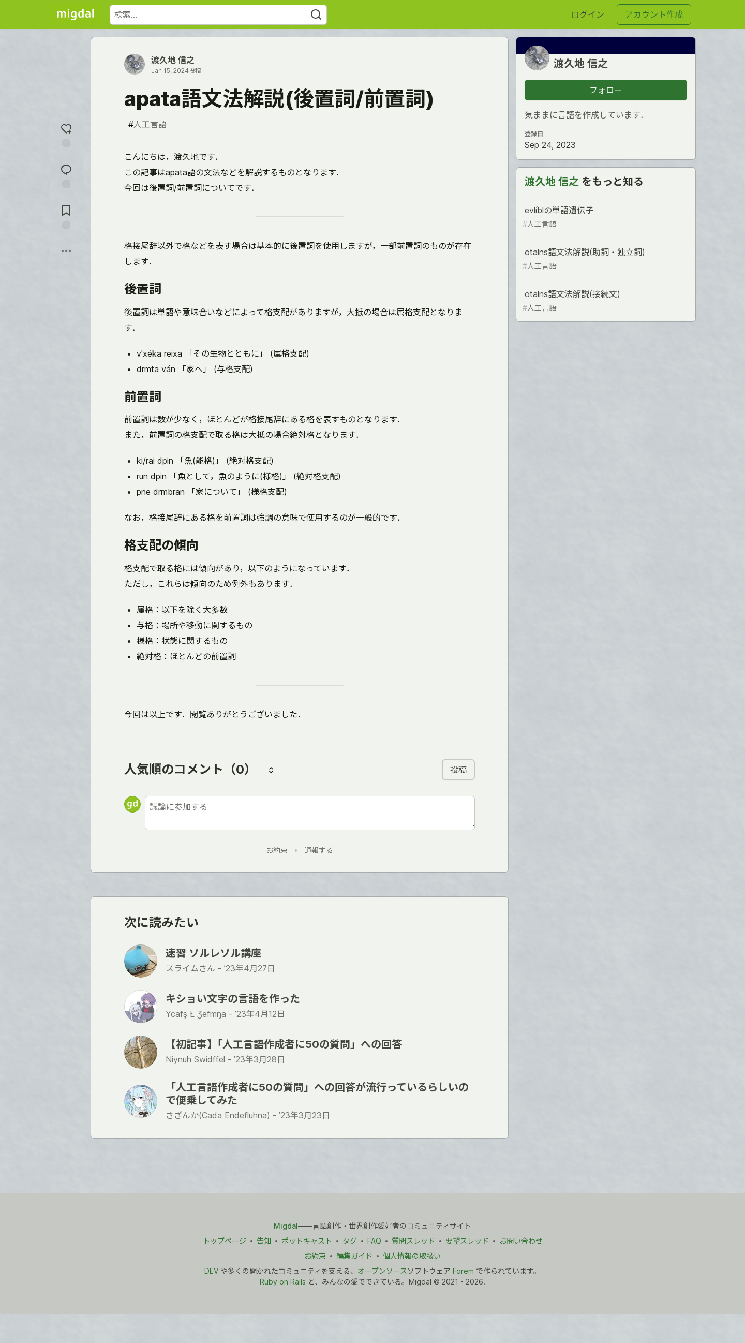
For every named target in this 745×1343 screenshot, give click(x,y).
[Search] (316, 14)
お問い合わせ (521, 1240)
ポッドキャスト (306, 1240)
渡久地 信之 (173, 60)
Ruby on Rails (283, 1281)
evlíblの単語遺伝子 (605, 217)
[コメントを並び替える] (271, 770)
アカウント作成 (654, 14)
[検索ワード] (218, 15)
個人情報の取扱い (412, 1255)
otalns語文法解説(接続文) (605, 301)
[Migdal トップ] (75, 14)
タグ (349, 1240)
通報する (318, 850)
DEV (211, 1270)
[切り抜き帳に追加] (66, 216)
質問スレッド (413, 1240)
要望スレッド (467, 1240)
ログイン (587, 14)
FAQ (374, 1240)
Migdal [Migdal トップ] (286, 1225)
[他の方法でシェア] (66, 251)
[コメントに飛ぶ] (66, 175)
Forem (463, 1270)
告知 (264, 1240)
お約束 (277, 850)
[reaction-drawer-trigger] (66, 134)
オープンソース (382, 1270)
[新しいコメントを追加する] (309, 813)
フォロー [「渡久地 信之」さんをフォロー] (605, 90)
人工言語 (147, 124)
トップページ (224, 1240)
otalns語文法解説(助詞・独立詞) (605, 259)
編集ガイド (354, 1255)
